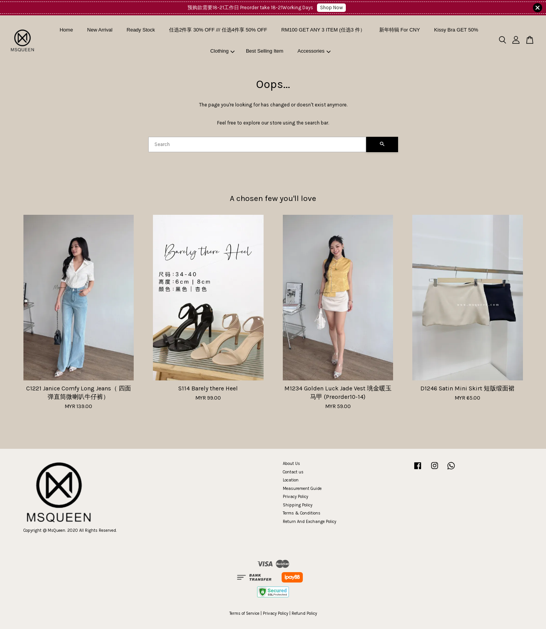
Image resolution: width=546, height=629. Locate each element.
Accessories (313, 51)
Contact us (293, 472)
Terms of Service (244, 613)
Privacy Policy (295, 496)
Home (66, 30)
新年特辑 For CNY (399, 30)
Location (291, 480)
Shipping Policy (297, 505)
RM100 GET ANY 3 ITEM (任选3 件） (323, 30)
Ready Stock (141, 30)
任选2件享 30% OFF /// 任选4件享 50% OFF (218, 30)
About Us (291, 463)
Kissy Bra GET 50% (456, 30)
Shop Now (331, 7)
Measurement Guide (302, 488)
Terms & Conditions (301, 513)
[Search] (257, 144)
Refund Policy (304, 613)
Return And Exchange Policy (309, 521)
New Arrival (100, 30)
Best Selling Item (265, 51)
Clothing (222, 51)
